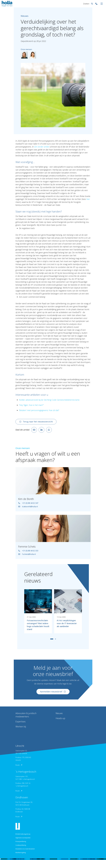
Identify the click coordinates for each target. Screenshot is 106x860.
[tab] (51, 640)
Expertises (21, 721)
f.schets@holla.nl (27, 555)
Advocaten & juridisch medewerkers (26, 715)
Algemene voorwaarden (23, 838)
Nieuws (59, 713)
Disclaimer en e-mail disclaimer (25, 849)
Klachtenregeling (21, 852)
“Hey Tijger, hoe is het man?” (31, 405)
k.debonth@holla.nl (28, 507)
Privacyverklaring (21, 841)
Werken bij (21, 726)
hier (88, 199)
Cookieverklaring (21, 845)
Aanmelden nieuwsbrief (53, 692)
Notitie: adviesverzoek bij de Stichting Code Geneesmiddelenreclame (49, 400)
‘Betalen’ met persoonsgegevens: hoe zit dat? (39, 410)
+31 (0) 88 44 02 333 (28, 552)
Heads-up (60, 718)
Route (19, 765)
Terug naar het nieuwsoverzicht (36, 421)
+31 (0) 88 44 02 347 (28, 504)
